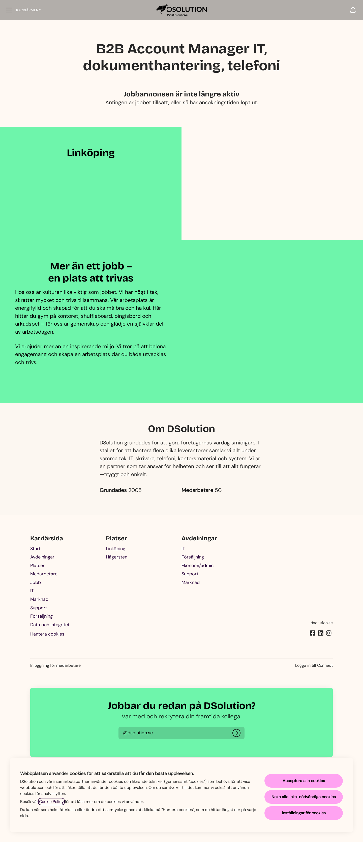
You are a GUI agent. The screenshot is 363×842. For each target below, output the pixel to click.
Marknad (39, 599)
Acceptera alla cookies (304, 780)
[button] (353, 10)
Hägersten (116, 557)
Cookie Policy (51, 801)
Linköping (115, 549)
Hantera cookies (47, 634)
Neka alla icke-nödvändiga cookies (303, 796)
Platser (37, 566)
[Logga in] (236, 733)
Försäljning (41, 616)
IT (32, 591)
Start (35, 549)
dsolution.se (322, 622)
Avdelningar (42, 557)
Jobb (35, 582)
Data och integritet (50, 625)
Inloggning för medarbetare (55, 665)
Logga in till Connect (314, 665)
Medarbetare (43, 574)
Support (38, 608)
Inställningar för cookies (304, 813)
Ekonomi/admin (198, 566)
